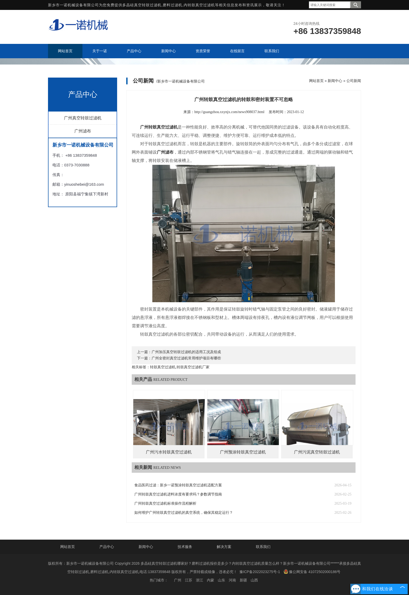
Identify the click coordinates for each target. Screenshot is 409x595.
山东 (221, 580)
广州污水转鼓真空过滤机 (169, 452)
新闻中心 (335, 81)
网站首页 (316, 81)
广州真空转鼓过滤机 (82, 118)
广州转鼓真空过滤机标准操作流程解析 (165, 503)
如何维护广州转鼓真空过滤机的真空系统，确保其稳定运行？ (183, 513)
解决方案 (224, 547)
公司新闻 (353, 81)
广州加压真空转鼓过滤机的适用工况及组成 (186, 352)
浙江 (199, 580)
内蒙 (210, 580)
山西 (254, 580)
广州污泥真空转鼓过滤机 (317, 452)
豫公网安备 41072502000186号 (312, 571)
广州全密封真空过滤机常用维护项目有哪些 (186, 358)
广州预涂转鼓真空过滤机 (243, 452)
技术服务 (185, 547)
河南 (232, 580)
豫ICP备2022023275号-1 (259, 572)
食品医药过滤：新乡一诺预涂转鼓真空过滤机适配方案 (178, 485)
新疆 (243, 580)
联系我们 (263, 547)
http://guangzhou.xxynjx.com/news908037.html (229, 112)
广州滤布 (82, 131)
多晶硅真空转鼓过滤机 (141, 5)
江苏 (188, 580)
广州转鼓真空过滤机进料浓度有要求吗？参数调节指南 (178, 494)
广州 (177, 580)
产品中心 (106, 547)
